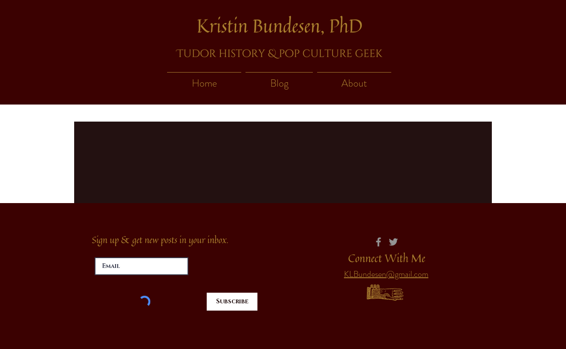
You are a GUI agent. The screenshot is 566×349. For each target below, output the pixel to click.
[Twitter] (393, 242)
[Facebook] (378, 242)
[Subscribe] (232, 302)
